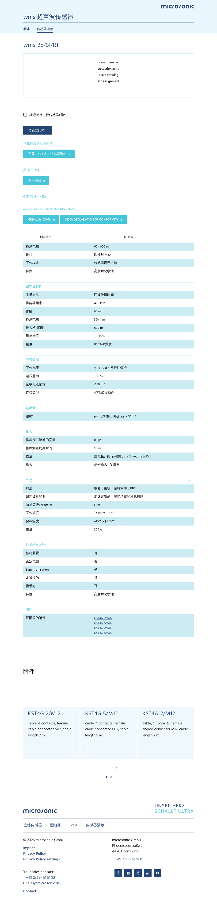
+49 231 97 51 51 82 (40, 878)
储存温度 (32, 521)
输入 (29, 431)
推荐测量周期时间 (39, 448)
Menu (25, 6)
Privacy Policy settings (41, 859)
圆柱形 (55, 825)
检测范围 (32, 246)
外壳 (29, 480)
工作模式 (32, 263)
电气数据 (32, 359)
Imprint (29, 848)
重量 (29, 529)
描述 (29, 456)
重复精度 (32, 336)
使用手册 (34, 180)
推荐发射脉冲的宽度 (40, 440)
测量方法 (32, 295)
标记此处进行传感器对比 (47, 115)
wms (73, 825)
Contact (29, 891)
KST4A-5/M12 (103, 623)
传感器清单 (45, 29)
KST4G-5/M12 (103, 633)
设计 (29, 255)
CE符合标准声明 (39, 219)
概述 (26, 29)
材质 (29, 488)
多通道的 (32, 578)
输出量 (31, 408)
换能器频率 (34, 303)
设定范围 (32, 561)
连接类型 (32, 392)
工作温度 (32, 513)
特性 (29, 271)
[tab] (108, 286)
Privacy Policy (34, 854)
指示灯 (31, 586)
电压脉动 (32, 376)
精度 (29, 344)
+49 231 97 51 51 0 (128, 859)
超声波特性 (34, 286)
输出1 (30, 416)
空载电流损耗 (36, 384)
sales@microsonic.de (43, 883)
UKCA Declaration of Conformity (91, 219)
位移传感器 (32, 825)
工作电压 (32, 368)
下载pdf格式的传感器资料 (47, 154)
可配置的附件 (36, 618)
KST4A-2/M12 (103, 618)
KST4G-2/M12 (103, 628)
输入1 (30, 465)
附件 (29, 609)
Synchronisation (37, 570)
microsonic (40, 812)
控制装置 (32, 553)
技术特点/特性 (36, 545)
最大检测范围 (36, 328)
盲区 (29, 311)
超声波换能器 (36, 496)
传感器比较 (36, 130)
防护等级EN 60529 (39, 505)
